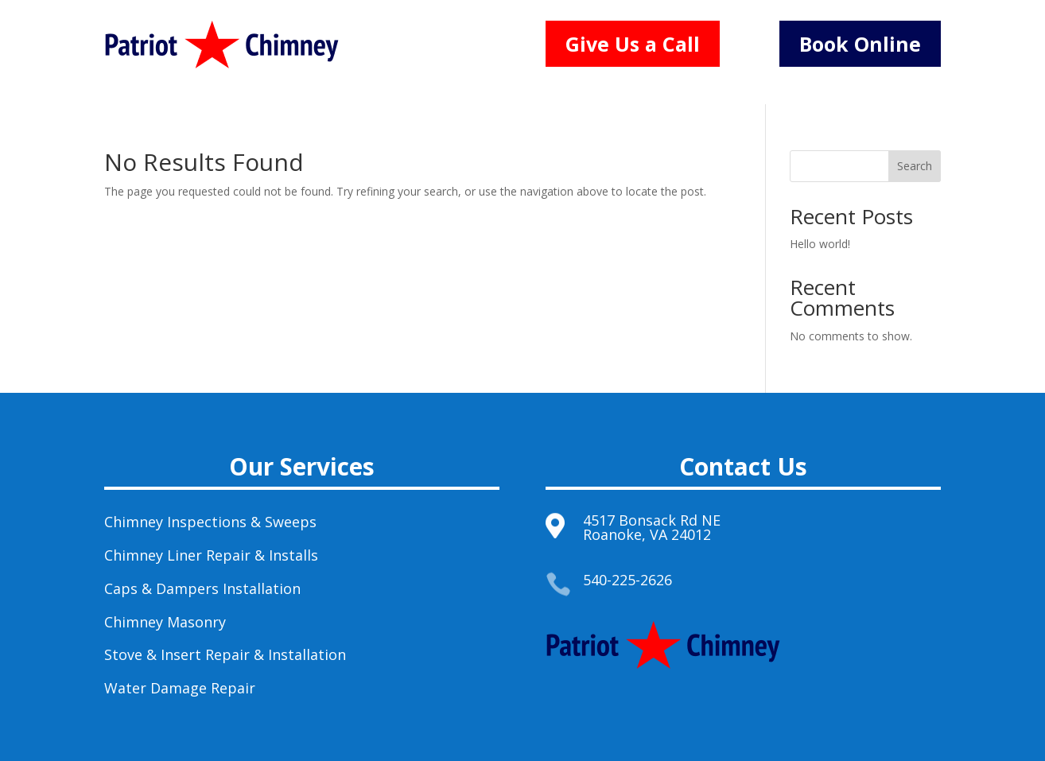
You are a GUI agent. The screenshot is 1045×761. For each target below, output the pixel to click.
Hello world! (820, 243)
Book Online (860, 43)
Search (914, 165)
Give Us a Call (632, 43)
